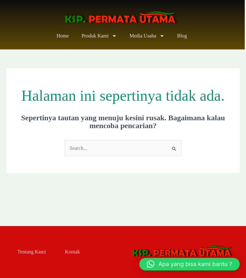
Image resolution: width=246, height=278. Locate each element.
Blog (182, 35)
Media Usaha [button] (147, 36)
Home (63, 35)
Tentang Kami (31, 251)
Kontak (72, 251)
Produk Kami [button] (99, 36)
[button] (189, 264)
